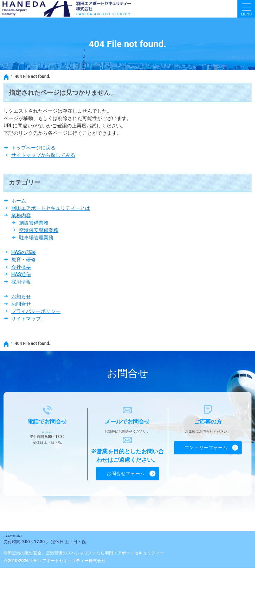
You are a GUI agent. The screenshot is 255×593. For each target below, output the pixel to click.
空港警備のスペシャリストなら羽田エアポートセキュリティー (105, 558)
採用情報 (21, 282)
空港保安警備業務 (38, 230)
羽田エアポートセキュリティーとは (50, 208)
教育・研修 (23, 259)
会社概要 (21, 267)
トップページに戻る (33, 148)
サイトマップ (26, 318)
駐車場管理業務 (36, 237)
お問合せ (21, 304)
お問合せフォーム (125, 472)
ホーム (18, 201)
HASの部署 (23, 252)
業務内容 (21, 215)
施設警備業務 (34, 223)
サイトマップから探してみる (43, 155)
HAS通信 (21, 274)
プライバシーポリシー (35, 311)
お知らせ (21, 296)
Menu (246, 9)
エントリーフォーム (206, 446)
